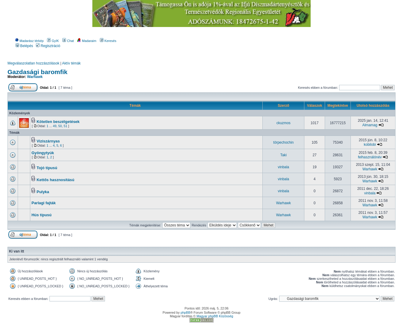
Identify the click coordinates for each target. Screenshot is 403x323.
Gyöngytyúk (42, 153)
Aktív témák (71, 63)
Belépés (24, 46)
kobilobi (370, 144)
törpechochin (283, 142)
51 (65, 126)
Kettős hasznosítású (55, 180)
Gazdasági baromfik (37, 71)
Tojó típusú (47, 168)
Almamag (369, 125)
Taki (283, 155)
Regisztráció (48, 46)
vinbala (283, 167)
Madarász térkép (29, 41)
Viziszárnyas (48, 141)
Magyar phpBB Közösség (215, 316)
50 (60, 126)
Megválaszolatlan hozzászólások (33, 63)
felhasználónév (370, 157)
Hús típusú (41, 215)
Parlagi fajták (43, 203)
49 (54, 126)
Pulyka (43, 192)
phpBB (185, 312)
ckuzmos (283, 123)
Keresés (108, 41)
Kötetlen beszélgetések (58, 121)
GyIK (53, 41)
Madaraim (86, 41)
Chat (68, 41)
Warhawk (35, 77)
